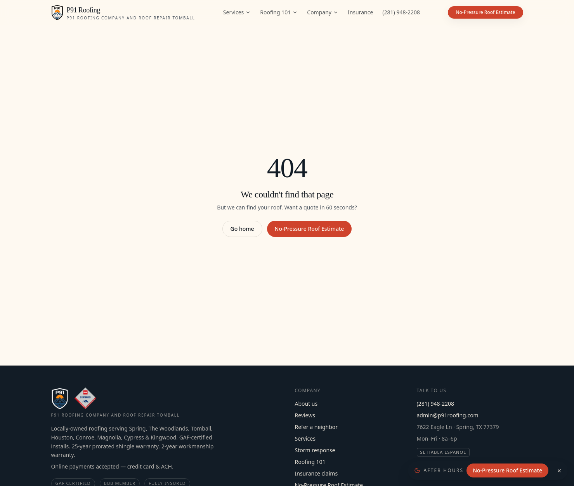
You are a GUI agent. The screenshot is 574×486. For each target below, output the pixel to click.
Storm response (315, 450)
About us (306, 403)
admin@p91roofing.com (448, 415)
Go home (242, 228)
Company (322, 12)
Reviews (305, 415)
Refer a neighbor (316, 427)
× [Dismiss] (559, 470)
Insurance (360, 12)
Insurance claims (316, 473)
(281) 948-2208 (401, 12)
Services (237, 12)
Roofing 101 (279, 12)
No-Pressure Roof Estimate (309, 228)
